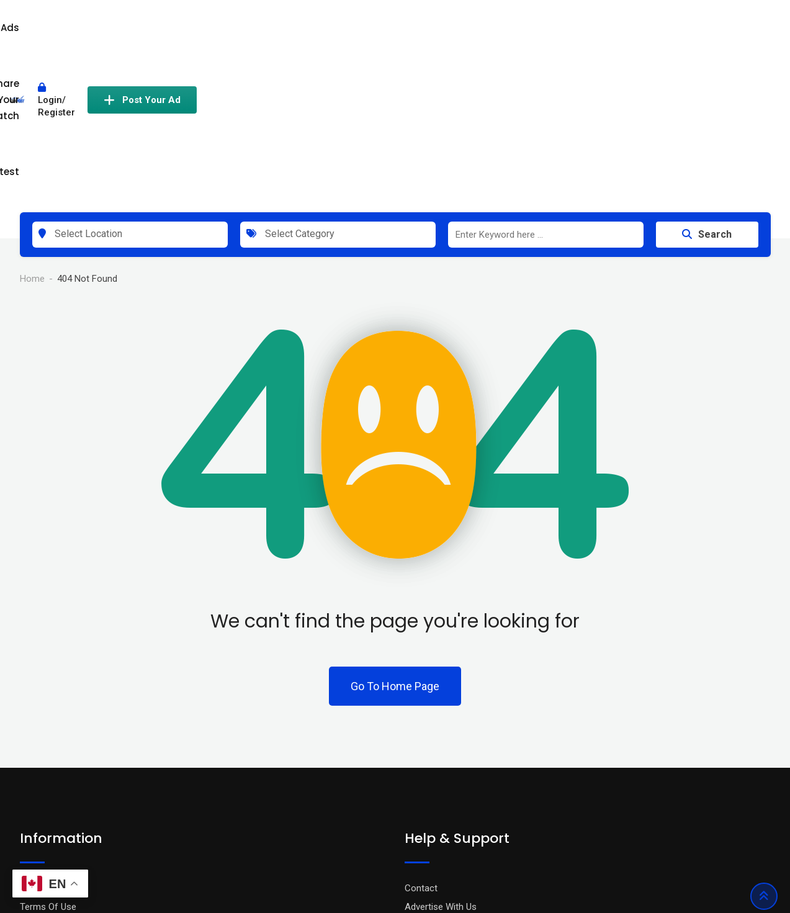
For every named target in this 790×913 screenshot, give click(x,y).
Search (707, 88)
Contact (421, 742)
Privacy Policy (48, 742)
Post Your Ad (715, 33)
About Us (39, 798)
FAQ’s (416, 779)
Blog (29, 779)
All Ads (365, 32)
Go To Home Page (395, 540)
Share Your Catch (444, 32)
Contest (528, 32)
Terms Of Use (48, 761)
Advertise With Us (441, 761)
